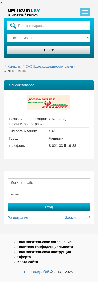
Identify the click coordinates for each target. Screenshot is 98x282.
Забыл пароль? (77, 218)
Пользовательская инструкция (44, 252)
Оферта (24, 257)
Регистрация (18, 218)
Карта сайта (28, 262)
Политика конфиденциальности (45, 247)
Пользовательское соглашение (45, 242)
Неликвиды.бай (36, 272)
